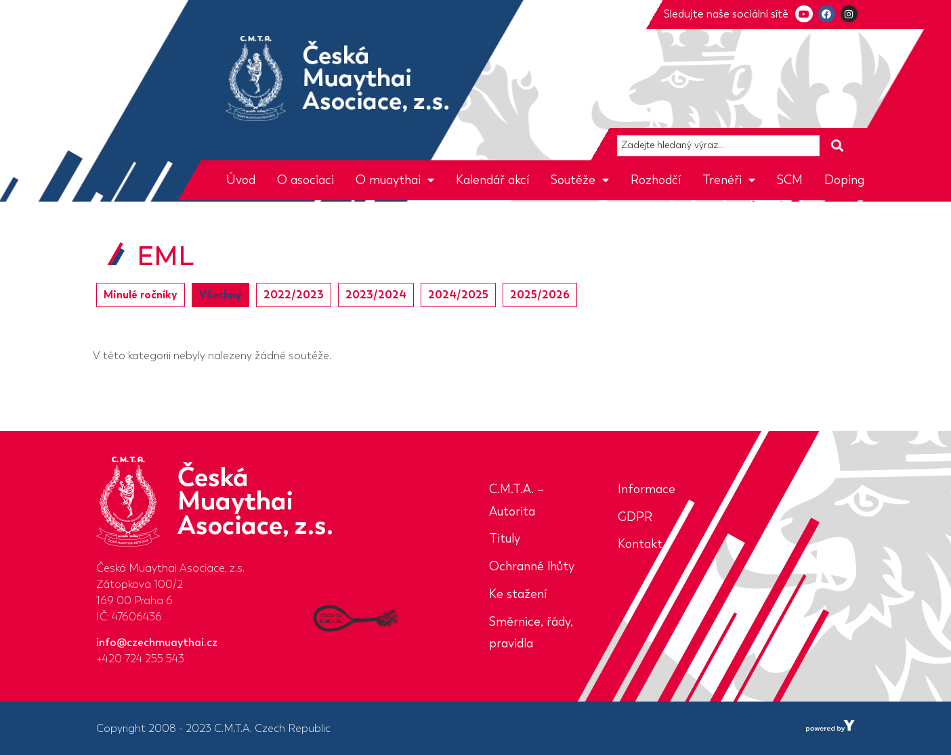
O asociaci (305, 180)
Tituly (504, 538)
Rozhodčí (656, 180)
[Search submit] (837, 146)
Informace (646, 489)
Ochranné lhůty (531, 566)
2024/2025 (458, 294)
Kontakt (640, 543)
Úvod (240, 180)
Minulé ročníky (140, 294)
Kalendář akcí (492, 180)
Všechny (220, 294)
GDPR (635, 516)
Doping (844, 180)
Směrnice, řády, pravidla (531, 632)
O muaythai (395, 180)
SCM (790, 180)
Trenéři (728, 180)
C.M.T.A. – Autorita (516, 500)
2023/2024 (375, 294)
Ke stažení (518, 594)
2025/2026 (540, 294)
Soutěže (580, 180)
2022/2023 (293, 294)
